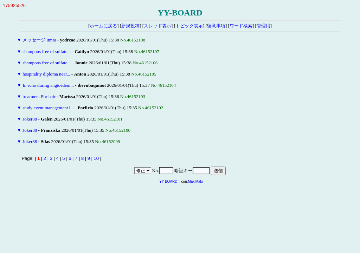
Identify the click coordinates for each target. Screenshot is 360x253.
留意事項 (216, 25)
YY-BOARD (168, 181)
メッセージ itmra (39, 40)
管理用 (263, 25)
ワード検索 (241, 25)
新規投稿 (130, 25)
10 (96, 158)
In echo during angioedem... (48, 85)
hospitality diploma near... (46, 74)
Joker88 (29, 119)
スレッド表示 (157, 25)
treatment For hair (39, 96)
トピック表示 (189, 25)
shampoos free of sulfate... (46, 51)
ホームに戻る (103, 25)
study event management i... (48, 107)
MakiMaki (195, 181)
